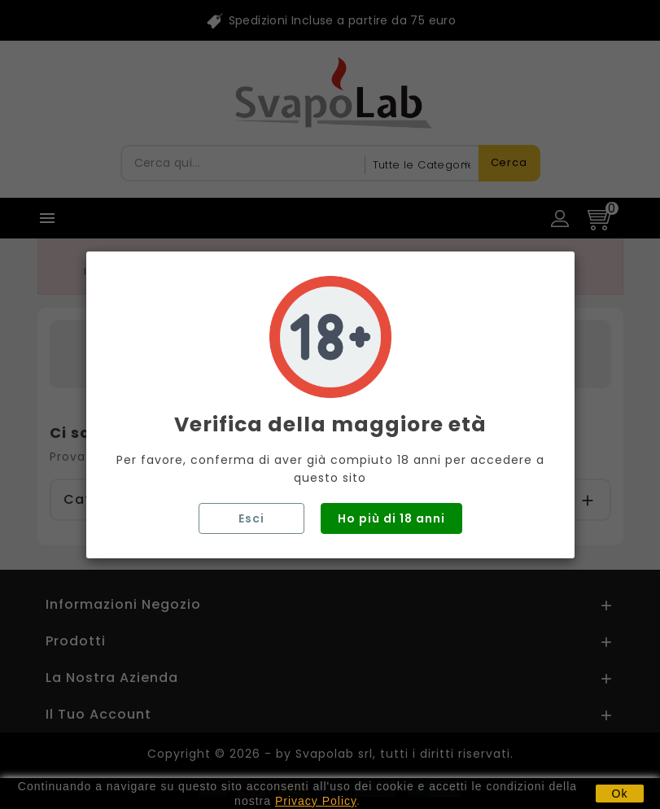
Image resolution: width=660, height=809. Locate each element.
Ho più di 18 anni (391, 518)
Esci (251, 518)
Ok (620, 793)
